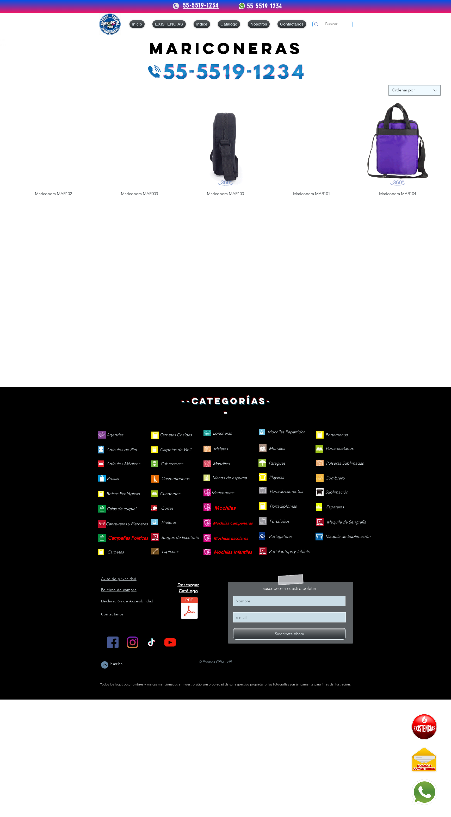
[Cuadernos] (170, 494)
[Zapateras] (335, 507)
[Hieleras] (168, 522)
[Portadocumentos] (286, 492)
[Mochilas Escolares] (231, 538)
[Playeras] (277, 477)
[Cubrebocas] (171, 464)
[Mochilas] (225, 508)
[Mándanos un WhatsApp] (424, 792)
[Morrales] (277, 449)
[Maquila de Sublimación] (347, 537)
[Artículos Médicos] (123, 464)
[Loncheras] (222, 433)
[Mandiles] (221, 464)
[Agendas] (115, 435)
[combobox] (414, 90)
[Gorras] (167, 508)
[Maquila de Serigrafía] (346, 522)
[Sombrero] (335, 478)
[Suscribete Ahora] (289, 634)
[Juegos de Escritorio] (180, 538)
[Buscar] (331, 24)
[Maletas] (221, 449)
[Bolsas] (113, 479)
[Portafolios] (279, 521)
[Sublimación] (336, 492)
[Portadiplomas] (283, 506)
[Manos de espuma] (229, 478)
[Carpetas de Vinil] (175, 450)
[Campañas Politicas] (128, 538)
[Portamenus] (336, 435)
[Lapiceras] (171, 552)
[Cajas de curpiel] (121, 509)
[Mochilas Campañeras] (233, 523)
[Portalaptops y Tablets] (289, 552)
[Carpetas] (115, 552)
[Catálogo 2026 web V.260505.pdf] (189, 608)
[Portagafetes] (280, 537)
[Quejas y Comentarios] (424, 759)
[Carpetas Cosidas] (175, 435)
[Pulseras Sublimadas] (345, 463)
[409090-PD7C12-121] (424, 727)
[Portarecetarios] (340, 449)
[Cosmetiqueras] (175, 479)
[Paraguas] (277, 463)
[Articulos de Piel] (122, 450)
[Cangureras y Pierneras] (127, 524)
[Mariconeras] (223, 493)
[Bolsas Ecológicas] (123, 494)
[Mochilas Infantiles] (233, 552)
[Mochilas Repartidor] (286, 432)
